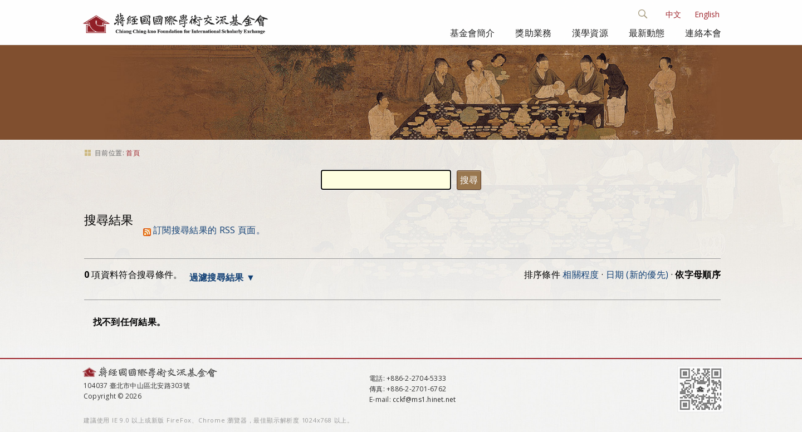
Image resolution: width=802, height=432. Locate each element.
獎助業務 (533, 33)
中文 (673, 14)
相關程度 (581, 274)
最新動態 (647, 33)
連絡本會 (703, 33)
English (707, 14)
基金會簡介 (472, 33)
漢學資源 (590, 33)
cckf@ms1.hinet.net (424, 399)
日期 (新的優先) (637, 274)
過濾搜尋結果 (216, 277)
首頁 (133, 153)
